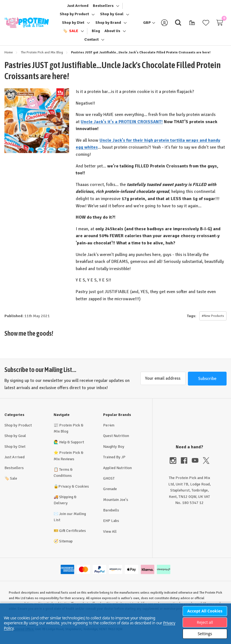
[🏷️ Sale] (70, 33)
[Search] (178, 24)
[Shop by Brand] (108, 24)
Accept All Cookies (204, 611)
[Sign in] (164, 24)
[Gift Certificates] (192, 24)
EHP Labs (111, 524)
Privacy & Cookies (73, 489)
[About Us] (112, 33)
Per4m (108, 428)
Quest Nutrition (116, 439)
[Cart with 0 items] (220, 24)
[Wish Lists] (206, 24)
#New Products (213, 319)
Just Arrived (14, 460)
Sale (10, 481)
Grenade (110, 492)
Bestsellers (14, 471)
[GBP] (149, 24)
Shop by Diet (14, 450)
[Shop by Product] (74, 16)
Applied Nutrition (117, 471)
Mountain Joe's (115, 503)
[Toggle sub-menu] (117, 7)
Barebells (111, 513)
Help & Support (71, 445)
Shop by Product (18, 428)
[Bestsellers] (103, 7)
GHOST (109, 481)
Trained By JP (114, 460)
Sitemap (66, 544)
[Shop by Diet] (73, 24)
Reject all (205, 622)
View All (110, 534)
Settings (205, 633)
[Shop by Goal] (112, 16)
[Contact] (91, 41)
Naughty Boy (113, 450)
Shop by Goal (15, 439)
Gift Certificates (72, 534)
